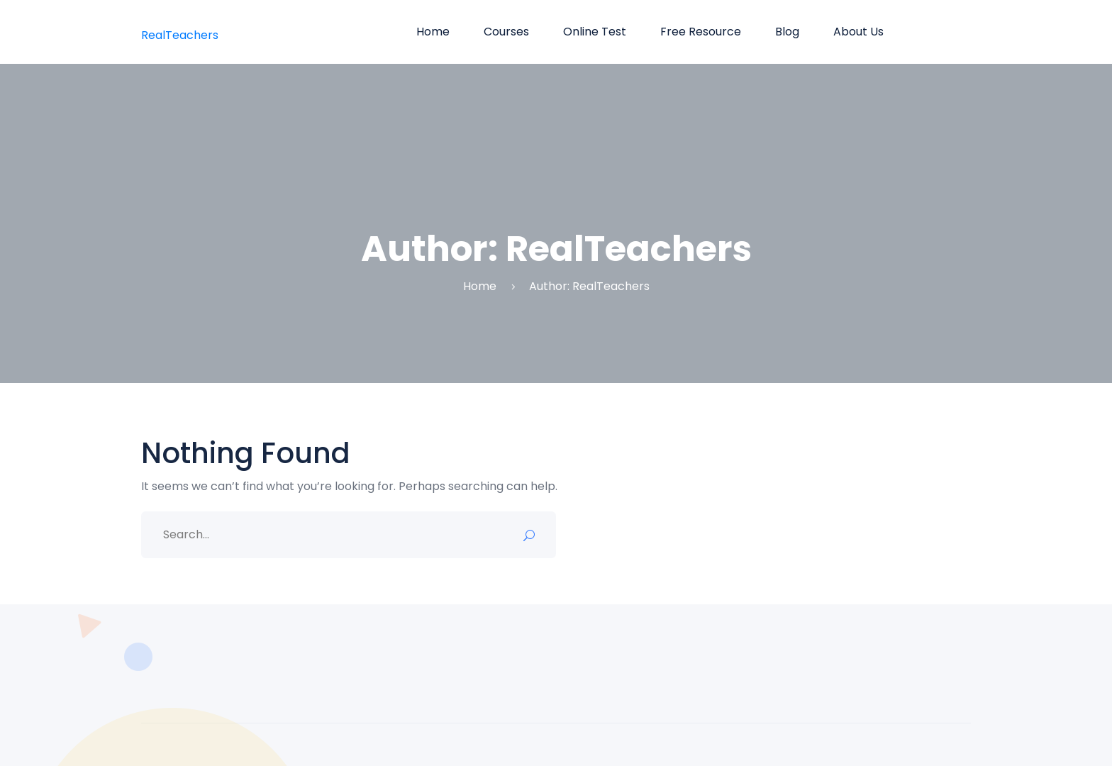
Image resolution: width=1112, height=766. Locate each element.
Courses (506, 31)
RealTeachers (179, 35)
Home (433, 31)
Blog (787, 31)
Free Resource (700, 31)
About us (858, 31)
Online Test (594, 31)
